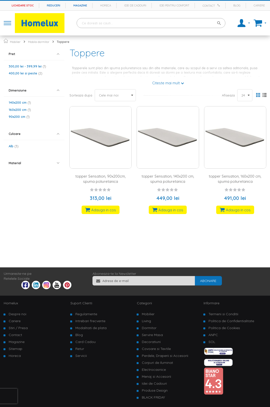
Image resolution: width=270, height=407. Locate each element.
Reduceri (53, 5)
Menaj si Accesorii (156, 376)
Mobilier (15, 42)
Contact (209, 5)
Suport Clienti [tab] (81, 303)
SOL (212, 342)
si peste (25, 73)
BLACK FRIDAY (153, 397)
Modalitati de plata (91, 328)
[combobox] (151, 23)
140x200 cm (20, 102)
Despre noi (17, 314)
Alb (14, 146)
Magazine (80, 5)
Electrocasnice (154, 369)
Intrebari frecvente (90, 321)
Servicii (81, 355)
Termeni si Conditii (223, 314)
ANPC (213, 335)
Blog (236, 5)
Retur (79, 348)
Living (146, 321)
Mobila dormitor (38, 42)
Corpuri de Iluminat (157, 362)
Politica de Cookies (224, 328)
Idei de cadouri (135, 5)
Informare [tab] (211, 303)
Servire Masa (152, 335)
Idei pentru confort (174, 5)
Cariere (259, 5)
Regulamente (86, 314)
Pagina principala (6, 41)
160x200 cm (20, 110)
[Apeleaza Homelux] (219, 5)
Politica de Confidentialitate (231, 321)
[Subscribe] (208, 280)
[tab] (34, 54)
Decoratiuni (151, 342)
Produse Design (155, 390)
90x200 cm (19, 117)
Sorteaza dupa (80, 95)
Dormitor (149, 328)
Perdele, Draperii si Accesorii (165, 355)
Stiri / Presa (18, 328)
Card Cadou (85, 342)
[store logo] (39, 23)
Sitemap (15, 348)
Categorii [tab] (144, 303)
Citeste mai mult (166, 83)
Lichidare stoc (23, 5)
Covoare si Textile (156, 348)
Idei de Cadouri (154, 383)
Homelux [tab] (11, 303)
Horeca (105, 5)
